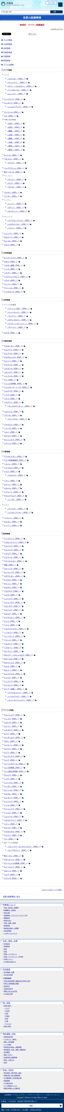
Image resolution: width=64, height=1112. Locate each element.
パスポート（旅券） (10, 1039)
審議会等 (7, 918)
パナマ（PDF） (10, 399)
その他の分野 (8, 994)
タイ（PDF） (9, 116)
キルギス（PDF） (11, 587)
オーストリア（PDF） (12, 572)
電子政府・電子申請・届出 (12, 1073)
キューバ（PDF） (11, 361)
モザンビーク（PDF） (12, 859)
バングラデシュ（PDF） (13, 168)
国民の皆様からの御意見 (12, 1088)
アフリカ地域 (8, 64)
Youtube (55, 6)
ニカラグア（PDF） (11, 391)
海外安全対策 (8, 1037)
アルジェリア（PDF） (12, 715)
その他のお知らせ (10, 962)
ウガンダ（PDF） (11, 722)
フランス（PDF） (11, 640)
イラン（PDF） (10, 481)
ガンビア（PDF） (11, 749)
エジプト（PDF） (11, 726)
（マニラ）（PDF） (14, 179)
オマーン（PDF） (11, 484)
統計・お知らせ (9, 1060)
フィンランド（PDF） (12, 636)
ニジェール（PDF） (11, 816)
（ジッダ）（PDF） (14, 499)
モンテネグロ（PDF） (12, 674)
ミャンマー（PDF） (11, 233)
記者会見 (7, 944)
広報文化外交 (8, 989)
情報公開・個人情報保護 (12, 1075)
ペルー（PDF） (10, 432)
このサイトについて (10, 933)
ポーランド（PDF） (11, 651)
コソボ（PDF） (10, 595)
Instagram (52, 6)
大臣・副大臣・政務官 (11, 908)
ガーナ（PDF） (10, 734)
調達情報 (7, 1081)
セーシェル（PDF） (11, 790)
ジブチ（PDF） (10, 779)
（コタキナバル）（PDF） (17, 224)
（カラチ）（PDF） (14, 163)
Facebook (49, 6)
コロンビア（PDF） (11, 372)
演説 (5, 951)
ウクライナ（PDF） (11, 557)
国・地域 (6, 1003)
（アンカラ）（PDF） (15, 509)
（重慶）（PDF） (13, 131)
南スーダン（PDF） (11, 856)
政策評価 (7, 925)
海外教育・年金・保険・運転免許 (15, 1050)
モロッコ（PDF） (11, 871)
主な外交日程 (8, 975)
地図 (31, 1106)
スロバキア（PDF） (11, 606)
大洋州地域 (7, 44)
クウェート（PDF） (11, 492)
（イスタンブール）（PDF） (18, 512)
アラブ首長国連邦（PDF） (14, 460)
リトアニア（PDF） (11, 681)
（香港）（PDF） (13, 150)
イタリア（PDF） (11, 554)
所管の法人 (7, 920)
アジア (7, 1008)
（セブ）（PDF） (13, 183)
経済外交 (7, 986)
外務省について (9, 905)
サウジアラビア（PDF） (13, 496)
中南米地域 (7, 52)
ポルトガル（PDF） (11, 659)
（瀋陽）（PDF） (13, 138)
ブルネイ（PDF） (11, 192)
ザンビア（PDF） (11, 775)
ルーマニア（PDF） (11, 685)
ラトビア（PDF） (11, 678)
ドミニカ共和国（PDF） (13, 384)
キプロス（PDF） (11, 580)
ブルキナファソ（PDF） (13, 820)
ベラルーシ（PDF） (11, 648)
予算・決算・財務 (10, 923)
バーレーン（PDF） (11, 518)
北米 (6, 1013)
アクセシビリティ (19, 1095)
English (53, 3)
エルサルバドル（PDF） (13, 357)
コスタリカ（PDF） (11, 368)
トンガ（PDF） (10, 269)
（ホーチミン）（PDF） (16, 211)
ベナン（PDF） (10, 824)
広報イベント (8, 959)
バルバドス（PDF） (11, 412)
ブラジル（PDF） (11, 415)
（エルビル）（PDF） (15, 475)
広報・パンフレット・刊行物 (13, 957)
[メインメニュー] (60, 4)
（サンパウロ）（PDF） (16, 419)
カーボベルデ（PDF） (12, 738)
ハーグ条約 (7, 1044)
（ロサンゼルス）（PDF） (17, 320)
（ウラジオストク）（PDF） (18, 693)
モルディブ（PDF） (11, 237)
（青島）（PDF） (13, 146)
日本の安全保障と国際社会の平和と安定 (17, 981)
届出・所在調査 (9, 1042)
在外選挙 (7, 1052)
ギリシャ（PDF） (11, 584)
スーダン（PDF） (11, 786)
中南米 (7, 1016)
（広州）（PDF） (13, 127)
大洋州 (7, 1011)
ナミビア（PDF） (11, 813)
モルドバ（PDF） (11, 670)
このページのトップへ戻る (51, 890)
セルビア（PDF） (11, 614)
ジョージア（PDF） (11, 599)
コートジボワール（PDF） (14, 764)
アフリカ (8, 1024)
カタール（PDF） (11, 488)
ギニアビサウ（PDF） (12, 756)
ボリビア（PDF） (11, 436)
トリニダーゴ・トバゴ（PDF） (16, 387)
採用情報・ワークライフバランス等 (15, 915)
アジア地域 (7, 40)
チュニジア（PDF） (11, 801)
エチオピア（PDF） (11, 730)
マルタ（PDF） (10, 666)
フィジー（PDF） (11, 284)
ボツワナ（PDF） (11, 828)
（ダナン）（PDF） (14, 207)
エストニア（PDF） (11, 569)
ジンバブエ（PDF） (11, 783)
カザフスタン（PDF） (12, 576)
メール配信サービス (10, 1086)
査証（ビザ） (8, 1055)
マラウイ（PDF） (11, 835)
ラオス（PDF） (10, 245)
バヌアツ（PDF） (11, 273)
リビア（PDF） (10, 875)
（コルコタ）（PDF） (15, 79)
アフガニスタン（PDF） (13, 456)
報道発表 (7, 946)
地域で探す (7, 1006)
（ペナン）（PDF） (14, 228)
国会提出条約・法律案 (11, 928)
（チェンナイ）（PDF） (16, 82)
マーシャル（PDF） (11, 288)
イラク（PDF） (10, 471)
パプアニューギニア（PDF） (15, 277)
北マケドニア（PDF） (12, 663)
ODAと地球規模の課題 (11, 983)
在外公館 (7, 913)
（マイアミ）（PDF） (15, 316)
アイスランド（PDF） (12, 539)
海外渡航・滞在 (9, 1034)
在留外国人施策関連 (10, 1057)
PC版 (47, 2)
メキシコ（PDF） (11, 443)
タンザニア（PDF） (11, 798)
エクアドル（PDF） (11, 353)
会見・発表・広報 (10, 941)
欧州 (6, 1018)
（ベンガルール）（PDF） (17, 90)
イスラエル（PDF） (11, 468)
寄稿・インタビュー (10, 954)
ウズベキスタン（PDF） (13, 561)
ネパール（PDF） (11, 155)
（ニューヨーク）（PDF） (17, 312)
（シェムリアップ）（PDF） (18, 107)
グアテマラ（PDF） (11, 365)
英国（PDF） (9, 565)
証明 (5, 1062)
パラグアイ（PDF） (11, 402)
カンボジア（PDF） (11, 103)
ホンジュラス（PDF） (12, 440)
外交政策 (6, 969)
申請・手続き (8, 1070)
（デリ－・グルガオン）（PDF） (19, 86)
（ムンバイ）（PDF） (15, 94)
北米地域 (6, 48)
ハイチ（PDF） (10, 395)
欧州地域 (6, 60)
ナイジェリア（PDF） (12, 809)
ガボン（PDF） (10, 741)
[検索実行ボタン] (56, 11)
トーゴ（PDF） (10, 805)
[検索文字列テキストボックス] (26, 11)
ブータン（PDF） (11, 196)
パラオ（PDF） (10, 280)
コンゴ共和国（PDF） (12, 768)
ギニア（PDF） (10, 753)
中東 (6, 1021)
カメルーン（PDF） (11, 745)
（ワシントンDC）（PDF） (17, 308)
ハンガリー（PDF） (11, 632)
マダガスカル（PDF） (12, 831)
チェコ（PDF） (10, 621)
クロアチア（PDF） (11, 591)
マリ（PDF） (9, 839)
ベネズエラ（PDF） (11, 425)
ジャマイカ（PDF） (11, 376)
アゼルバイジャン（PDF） (14, 542)
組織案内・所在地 (10, 910)
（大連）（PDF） (13, 142)
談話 (5, 949)
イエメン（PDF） (11, 464)
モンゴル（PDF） (11, 241)
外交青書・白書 (9, 972)
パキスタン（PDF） (11, 159)
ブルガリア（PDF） (11, 644)
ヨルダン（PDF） (11, 522)
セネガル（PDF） (11, 794)
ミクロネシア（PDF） (12, 292)
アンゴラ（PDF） (11, 719)
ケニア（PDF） (10, 760)
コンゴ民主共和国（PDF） (14, 771)
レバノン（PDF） (11, 525)
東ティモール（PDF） (12, 172)
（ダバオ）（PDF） (14, 187)
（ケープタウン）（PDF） (17, 850)
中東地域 (6, 56)
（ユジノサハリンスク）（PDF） (19, 700)
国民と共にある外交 (10, 991)
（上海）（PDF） (13, 135)
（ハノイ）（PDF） (14, 204)
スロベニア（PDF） (11, 610)
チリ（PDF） (9, 380)
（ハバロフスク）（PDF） (17, 696)
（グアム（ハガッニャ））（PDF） (20, 324)
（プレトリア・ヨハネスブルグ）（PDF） (23, 847)
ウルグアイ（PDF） (11, 350)
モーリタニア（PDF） (12, 867)
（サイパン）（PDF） (15, 327)
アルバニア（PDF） (11, 546)
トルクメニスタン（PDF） (14, 629)
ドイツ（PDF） (10, 625)
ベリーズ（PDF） (11, 428)
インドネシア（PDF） (12, 99)
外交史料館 (7, 931)
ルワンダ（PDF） (11, 878)
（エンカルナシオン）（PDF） (19, 406)
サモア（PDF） (10, 262)
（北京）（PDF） (13, 123)
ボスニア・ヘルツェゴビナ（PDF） (17, 655)
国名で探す (7, 1026)
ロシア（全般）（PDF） (13, 689)
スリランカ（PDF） (11, 112)
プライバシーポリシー (35, 1095)
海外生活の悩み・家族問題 (12, 1047)
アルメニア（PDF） (11, 550)
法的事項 (8, 1095)
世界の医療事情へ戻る (11, 896)
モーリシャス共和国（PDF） (15, 863)
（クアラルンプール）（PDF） (19, 220)
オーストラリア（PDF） (13, 258)
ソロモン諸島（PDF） (12, 265)
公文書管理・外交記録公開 (12, 1078)
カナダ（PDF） (10, 333)
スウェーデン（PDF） (12, 602)
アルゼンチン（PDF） (12, 346)
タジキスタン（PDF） (12, 617)
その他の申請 (8, 1083)
